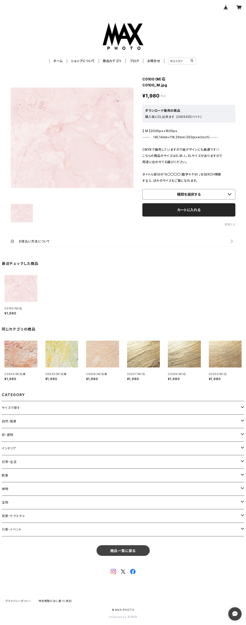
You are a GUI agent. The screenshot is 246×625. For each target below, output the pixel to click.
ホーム (58, 61)
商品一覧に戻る (123, 551)
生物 (5, 502)
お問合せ (153, 61)
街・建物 (7, 435)
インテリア (9, 448)
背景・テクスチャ (13, 516)
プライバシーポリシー (18, 601)
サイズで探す (11, 408)
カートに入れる (189, 210)
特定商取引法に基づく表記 (55, 601)
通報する (230, 224)
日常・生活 (9, 462)
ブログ (134, 61)
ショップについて (83, 61)
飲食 (5, 475)
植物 (5, 489)
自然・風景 (9, 421)
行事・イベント (12, 529)
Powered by (123, 617)
